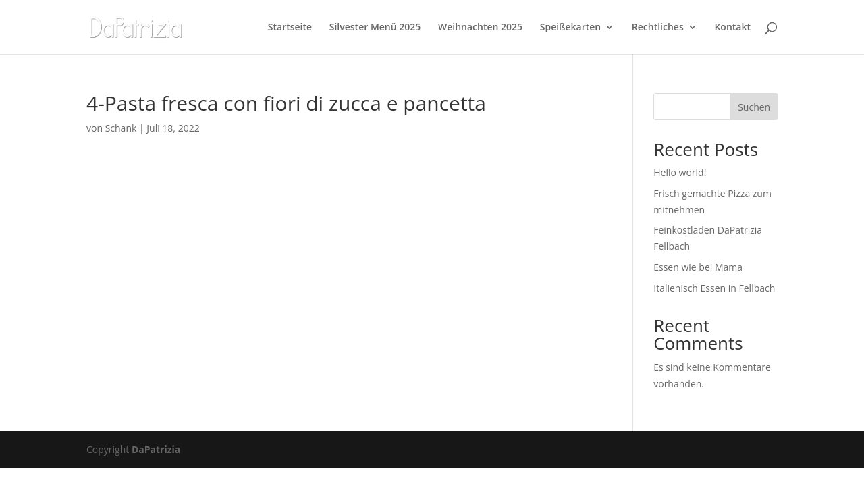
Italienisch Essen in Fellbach (714, 287)
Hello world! (679, 172)
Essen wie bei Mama (697, 267)
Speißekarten (570, 27)
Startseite (290, 27)
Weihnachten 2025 (480, 27)
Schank (121, 128)
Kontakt (732, 27)
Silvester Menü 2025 (375, 27)
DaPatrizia (156, 449)
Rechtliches (658, 27)
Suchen (754, 107)
